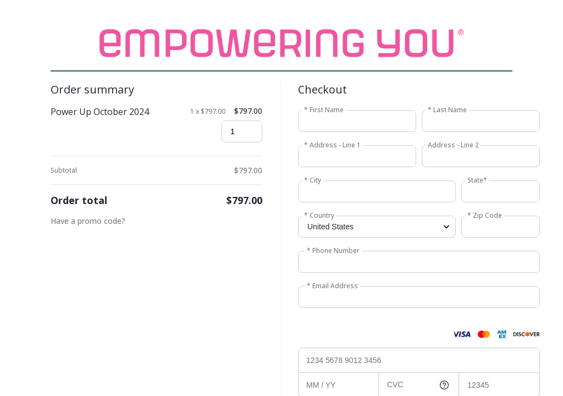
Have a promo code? (88, 221)
